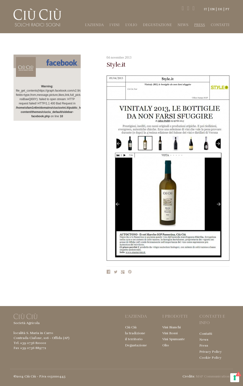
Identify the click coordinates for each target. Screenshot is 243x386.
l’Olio (131, 25)
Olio (165, 345)
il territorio (134, 339)
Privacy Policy (210, 352)
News (183, 25)
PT (227, 9)
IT (205, 9)
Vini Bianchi (171, 327)
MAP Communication (212, 376)
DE (220, 9)
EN (212, 9)
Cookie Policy (210, 358)
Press (199, 25)
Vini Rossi (170, 333)
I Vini (114, 25)
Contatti (220, 25)
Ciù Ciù (130, 327)
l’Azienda (94, 25)
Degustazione (157, 25)
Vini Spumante (173, 339)
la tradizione (135, 333)
